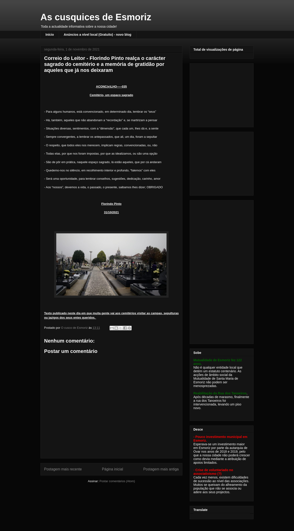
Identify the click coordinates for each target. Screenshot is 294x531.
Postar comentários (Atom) (117, 481)
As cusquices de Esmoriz (95, 17)
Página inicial (112, 469)
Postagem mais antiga (161, 469)
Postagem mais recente (63, 469)
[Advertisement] (222, 94)
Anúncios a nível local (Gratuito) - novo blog (97, 34)
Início (49, 34)
